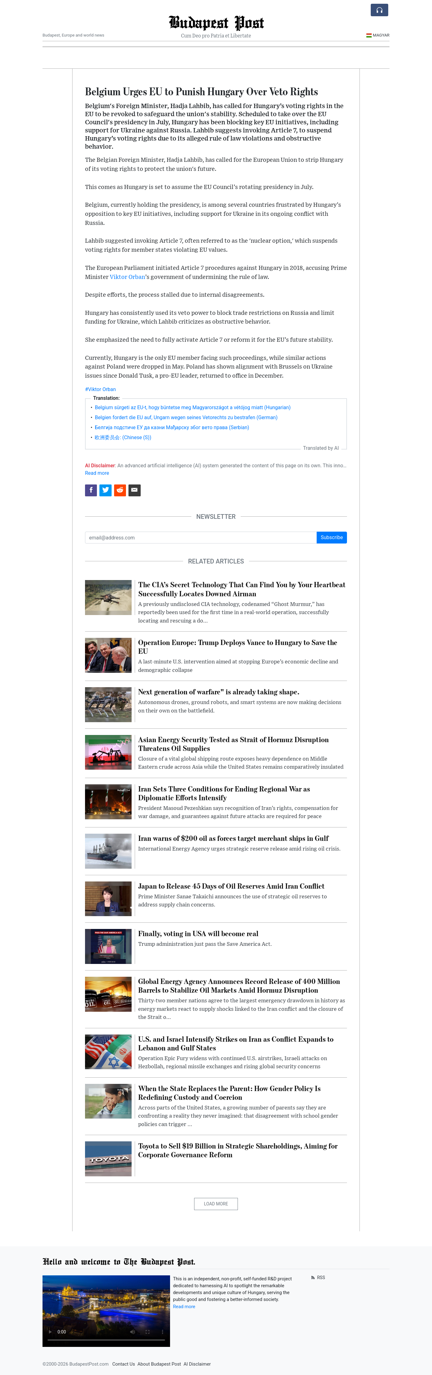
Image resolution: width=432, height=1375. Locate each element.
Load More (216, 1203)
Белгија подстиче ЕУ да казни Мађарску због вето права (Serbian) (172, 427)
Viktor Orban (127, 277)
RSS (317, 1277)
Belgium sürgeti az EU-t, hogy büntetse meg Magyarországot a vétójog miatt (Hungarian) (193, 407)
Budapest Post (216, 21)
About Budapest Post (159, 1364)
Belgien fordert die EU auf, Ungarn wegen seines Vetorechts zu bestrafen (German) (186, 417)
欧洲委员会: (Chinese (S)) (123, 437)
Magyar (377, 35)
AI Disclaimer (197, 1364)
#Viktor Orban (100, 389)
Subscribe (332, 537)
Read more (97, 473)
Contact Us (123, 1364)
